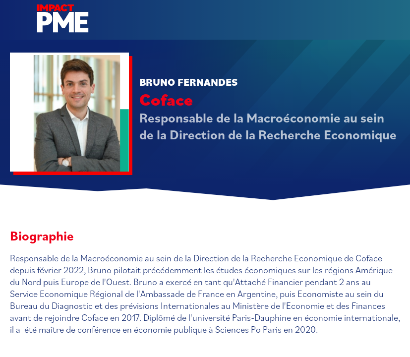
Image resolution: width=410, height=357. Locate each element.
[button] (15, 15)
